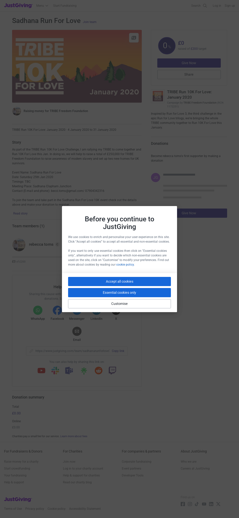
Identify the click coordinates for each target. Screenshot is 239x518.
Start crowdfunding (17, 468)
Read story (20, 213)
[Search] (199, 5)
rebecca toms (41, 244)
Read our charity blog (77, 482)
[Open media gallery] (77, 66)
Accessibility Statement (85, 509)
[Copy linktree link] (84, 372)
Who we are (188, 461)
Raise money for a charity (21, 461)
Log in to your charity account (83, 468)
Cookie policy (57, 509)
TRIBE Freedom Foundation (200, 102)
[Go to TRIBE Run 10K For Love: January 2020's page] (158, 96)
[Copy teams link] (69, 371)
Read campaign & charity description (177, 135)
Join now (69, 461)
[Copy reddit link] (98, 371)
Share (188, 74)
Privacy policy (34, 509)
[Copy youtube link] (41, 371)
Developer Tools (132, 475)
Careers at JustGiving (195, 468)
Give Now (189, 63)
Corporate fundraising (136, 461)
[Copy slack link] (55, 371)
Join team (89, 22)
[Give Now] (16, 111)
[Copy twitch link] (112, 371)
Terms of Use (13, 509)
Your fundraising (15, 475)
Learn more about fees (73, 436)
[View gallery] (134, 38)
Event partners (131, 468)
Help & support (14, 482)
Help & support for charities (81, 475)
